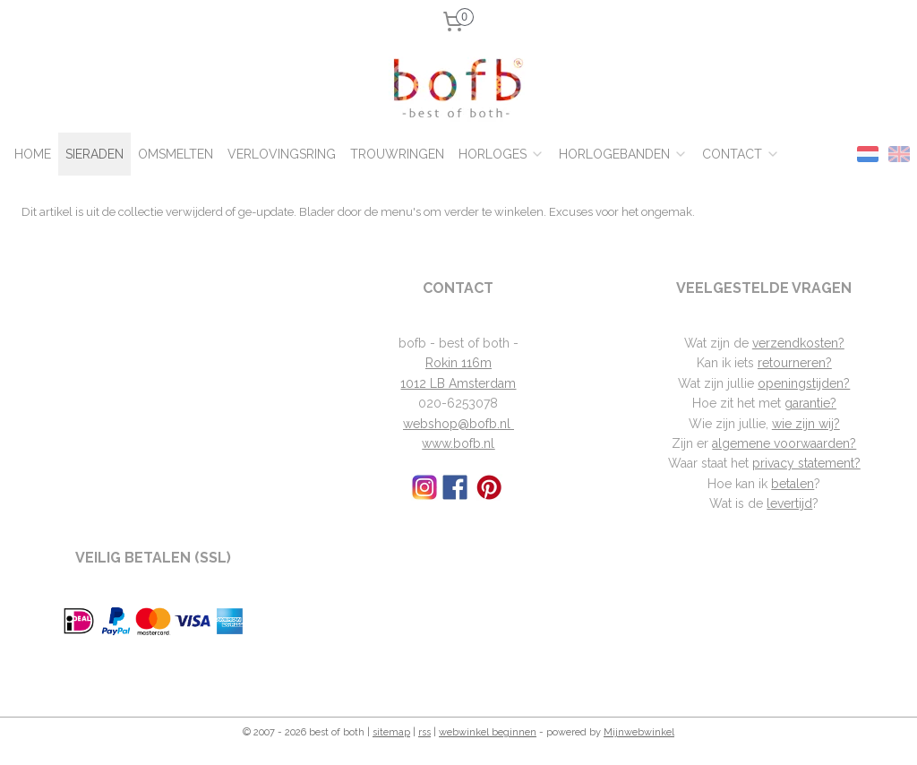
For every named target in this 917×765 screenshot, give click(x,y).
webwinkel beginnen (487, 732)
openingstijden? (804, 383)
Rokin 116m (458, 363)
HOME (32, 154)
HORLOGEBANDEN (623, 154)
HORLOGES (501, 154)
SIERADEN (94, 154)
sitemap (391, 732)
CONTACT (741, 154)
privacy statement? (806, 463)
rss (424, 732)
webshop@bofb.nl (458, 424)
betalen (792, 484)
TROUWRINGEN (397, 154)
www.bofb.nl (458, 443)
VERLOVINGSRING (281, 154)
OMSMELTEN (175, 154)
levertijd (789, 503)
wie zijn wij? (806, 424)
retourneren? (795, 363)
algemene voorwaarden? (784, 443)
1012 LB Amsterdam (458, 383)
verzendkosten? (798, 343)
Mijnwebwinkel (639, 732)
